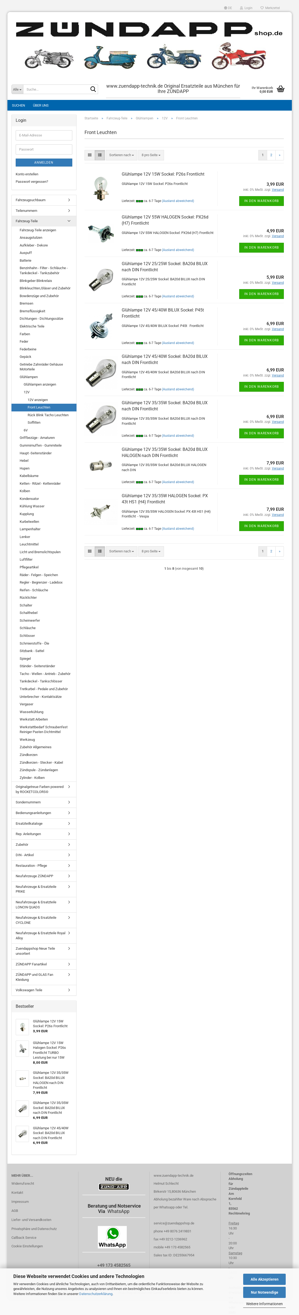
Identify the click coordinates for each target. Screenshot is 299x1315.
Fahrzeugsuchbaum (30, 200)
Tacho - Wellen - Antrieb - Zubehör (45, 674)
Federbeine (28, 349)
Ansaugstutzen (31, 238)
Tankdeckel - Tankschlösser (41, 681)
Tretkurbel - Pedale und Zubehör (44, 689)
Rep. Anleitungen (28, 834)
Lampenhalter (30, 529)
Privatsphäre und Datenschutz (34, 1229)
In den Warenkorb (261, 201)
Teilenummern (26, 211)
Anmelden (43, 162)
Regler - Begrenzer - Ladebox (41, 582)
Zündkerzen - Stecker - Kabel (41, 762)
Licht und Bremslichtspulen (40, 552)
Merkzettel (270, 8)
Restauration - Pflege (31, 866)
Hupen (25, 468)
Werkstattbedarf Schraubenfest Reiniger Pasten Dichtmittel (44, 729)
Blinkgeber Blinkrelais (36, 281)
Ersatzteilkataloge (29, 824)
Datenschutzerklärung (95, 1294)
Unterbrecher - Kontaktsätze (41, 697)
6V (26, 430)
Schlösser (27, 636)
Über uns (41, 105)
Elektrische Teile (32, 326)
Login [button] (246, 8)
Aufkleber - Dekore (34, 245)
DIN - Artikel (25, 855)
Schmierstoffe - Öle (34, 643)
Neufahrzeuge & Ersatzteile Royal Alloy (40, 935)
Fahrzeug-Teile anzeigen (38, 230)
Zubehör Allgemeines (36, 747)
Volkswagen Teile (29, 990)
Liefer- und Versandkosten (31, 1220)
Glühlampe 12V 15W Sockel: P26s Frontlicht (163, 174)
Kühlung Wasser (32, 506)
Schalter (26, 605)
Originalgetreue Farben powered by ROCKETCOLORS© (40, 789)
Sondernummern (28, 802)
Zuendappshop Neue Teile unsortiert (35, 951)
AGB (14, 1211)
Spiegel (25, 659)
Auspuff (26, 253)
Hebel (24, 461)
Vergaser (26, 704)
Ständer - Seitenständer (37, 666)
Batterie (25, 260)
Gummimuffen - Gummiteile (41, 445)
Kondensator (29, 499)
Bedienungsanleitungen (33, 813)
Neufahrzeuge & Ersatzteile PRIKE (36, 889)
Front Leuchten (39, 407)
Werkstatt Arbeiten (34, 719)
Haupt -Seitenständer (36, 453)
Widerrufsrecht (22, 1183)
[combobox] (121, 155)
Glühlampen (29, 377)
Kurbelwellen (29, 522)
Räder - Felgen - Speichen (39, 575)
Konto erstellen (27, 174)
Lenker (25, 537)
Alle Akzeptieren (265, 1279)
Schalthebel (28, 613)
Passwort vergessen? (32, 182)
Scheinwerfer (30, 620)
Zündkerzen (28, 755)
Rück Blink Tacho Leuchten (48, 415)
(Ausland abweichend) (178, 201)
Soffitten (34, 422)
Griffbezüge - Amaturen (37, 438)
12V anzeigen (38, 400)
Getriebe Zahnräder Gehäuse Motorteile (41, 366)
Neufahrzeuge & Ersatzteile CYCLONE (36, 920)
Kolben (25, 491)
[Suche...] (17, 89)
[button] (228, 8)
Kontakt (17, 1193)
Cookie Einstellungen (27, 1246)
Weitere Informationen (264, 1304)
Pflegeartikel (29, 567)
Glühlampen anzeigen (40, 384)
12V (27, 392)
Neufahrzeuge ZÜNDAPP (34, 876)
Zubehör (22, 845)
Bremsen (26, 303)
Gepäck (25, 357)
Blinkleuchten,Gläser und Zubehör (45, 288)
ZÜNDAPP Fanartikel (31, 964)
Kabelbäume (29, 476)
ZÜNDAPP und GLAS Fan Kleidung (34, 977)
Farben (25, 334)
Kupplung (27, 514)
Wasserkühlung (31, 712)
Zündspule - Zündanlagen (39, 770)
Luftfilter (26, 559)
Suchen (18, 105)
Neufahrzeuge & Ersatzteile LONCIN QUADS (36, 904)
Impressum (20, 1202)
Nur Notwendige (264, 1292)
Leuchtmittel (29, 544)
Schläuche (28, 628)
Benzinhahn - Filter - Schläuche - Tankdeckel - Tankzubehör (44, 270)
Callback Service (23, 1238)
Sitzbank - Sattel (32, 651)
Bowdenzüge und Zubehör (39, 296)
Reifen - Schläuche (34, 590)
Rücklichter (28, 598)
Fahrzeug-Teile (27, 221)
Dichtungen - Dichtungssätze (41, 319)
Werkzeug (27, 740)
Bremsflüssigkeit (32, 311)
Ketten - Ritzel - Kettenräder (40, 483)
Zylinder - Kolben (32, 778)
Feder (24, 341)
